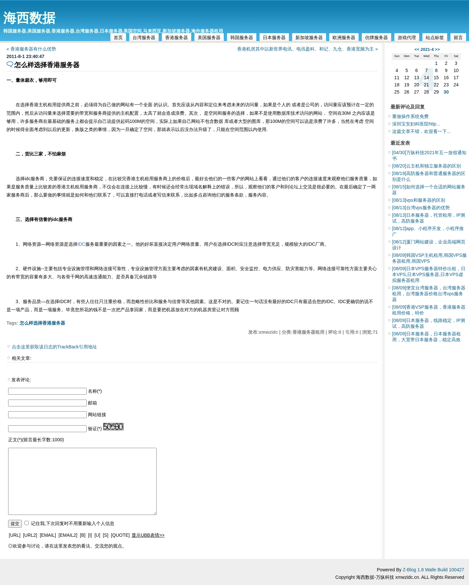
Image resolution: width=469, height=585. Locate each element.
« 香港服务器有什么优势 (34, 48)
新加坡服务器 (309, 37)
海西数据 (29, 18)
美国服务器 (209, 37)
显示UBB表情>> (148, 535)
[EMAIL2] (68, 535)
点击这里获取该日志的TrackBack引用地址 (54, 346)
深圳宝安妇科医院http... (416, 123)
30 (446, 92)
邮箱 (92, 402)
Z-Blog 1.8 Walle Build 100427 (433, 569)
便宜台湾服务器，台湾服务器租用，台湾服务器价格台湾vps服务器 (428, 293)
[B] (82, 535)
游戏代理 (407, 37)
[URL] (15, 535)
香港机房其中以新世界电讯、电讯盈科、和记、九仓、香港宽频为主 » (307, 48)
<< (416, 49)
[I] (90, 535)
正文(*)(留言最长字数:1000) (36, 439)
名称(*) (95, 391)
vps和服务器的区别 (418, 200)
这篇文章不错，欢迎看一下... (421, 131)
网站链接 (97, 414)
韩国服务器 (241, 37)
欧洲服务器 (344, 37)
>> (437, 49)
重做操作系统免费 (410, 116)
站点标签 (435, 37)
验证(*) (95, 428)
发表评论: (21, 379)
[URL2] (30, 535)
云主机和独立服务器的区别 (426, 165)
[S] (105, 535)
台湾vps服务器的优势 (421, 207)
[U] (97, 535)
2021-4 (426, 49)
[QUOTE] (120, 535)
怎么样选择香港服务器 (42, 323)
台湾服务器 (144, 37)
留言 (458, 37)
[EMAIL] (48, 535)
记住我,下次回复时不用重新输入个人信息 (72, 523)
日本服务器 (274, 37)
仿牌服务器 (376, 37)
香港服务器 (176, 37)
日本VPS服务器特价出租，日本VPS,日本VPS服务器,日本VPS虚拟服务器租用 (428, 274)
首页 (118, 37)
